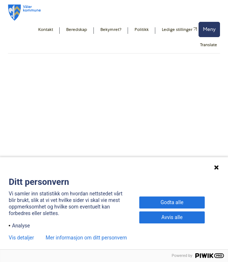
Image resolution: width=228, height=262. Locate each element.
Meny (209, 29)
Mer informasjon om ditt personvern (86, 238)
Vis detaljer (21, 238)
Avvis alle (172, 217)
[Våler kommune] (24, 12)
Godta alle (172, 202)
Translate (208, 45)
